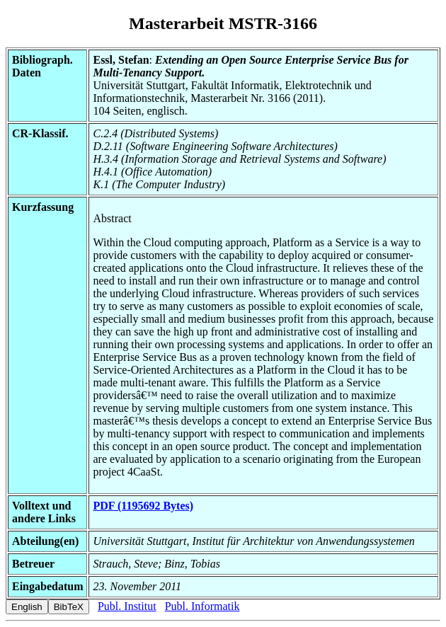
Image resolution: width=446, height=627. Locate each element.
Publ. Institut (127, 606)
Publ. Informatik (202, 606)
